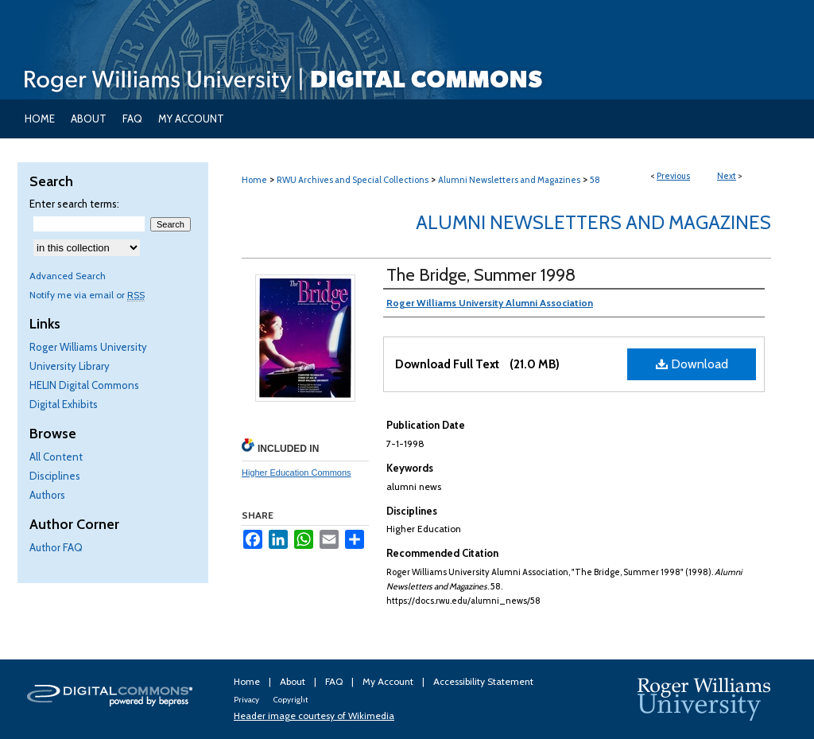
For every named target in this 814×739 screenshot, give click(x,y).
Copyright (290, 699)
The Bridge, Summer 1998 (481, 275)
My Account (389, 681)
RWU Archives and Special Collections (352, 179)
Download (692, 363)
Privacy (247, 699)
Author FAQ (56, 547)
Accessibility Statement (483, 681)
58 (595, 179)
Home (254, 179)
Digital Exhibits (63, 404)
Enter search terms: (74, 203)
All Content (56, 456)
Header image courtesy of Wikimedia (314, 715)
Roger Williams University (88, 346)
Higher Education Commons (296, 472)
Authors (47, 494)
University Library (69, 366)
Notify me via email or (87, 295)
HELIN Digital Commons (84, 385)
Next (726, 175)
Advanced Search (67, 276)
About (294, 681)
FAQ (335, 681)
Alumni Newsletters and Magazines (509, 179)
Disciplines (54, 475)
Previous (673, 175)
